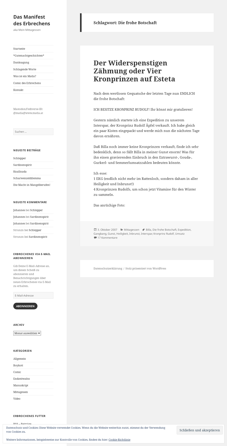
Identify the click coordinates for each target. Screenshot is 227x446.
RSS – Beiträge (22, 424)
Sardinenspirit (22, 165)
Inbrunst (134, 234)
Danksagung (21, 62)
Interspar (146, 234)
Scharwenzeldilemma (27, 178)
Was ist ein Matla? (24, 76)
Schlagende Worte (24, 69)
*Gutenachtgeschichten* (28, 55)
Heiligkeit (122, 234)
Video (16, 399)
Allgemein (19, 359)
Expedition (184, 230)
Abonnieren (25, 306)
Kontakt (18, 90)
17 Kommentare (107, 238)
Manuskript (20, 385)
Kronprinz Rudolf (163, 234)
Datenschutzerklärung (108, 268)
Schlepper (19, 158)
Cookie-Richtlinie (119, 440)
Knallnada (20, 171)
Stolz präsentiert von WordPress (145, 268)
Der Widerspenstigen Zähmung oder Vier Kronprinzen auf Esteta (134, 70)
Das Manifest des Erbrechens (31, 20)
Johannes (19, 210)
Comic (17, 372)
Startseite (19, 49)
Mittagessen (20, 392)
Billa (148, 230)
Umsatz (180, 234)
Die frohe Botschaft (164, 230)
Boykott (18, 365)
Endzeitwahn (21, 379)
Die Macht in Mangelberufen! (31, 185)
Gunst (111, 234)
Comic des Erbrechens (27, 83)
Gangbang (100, 234)
